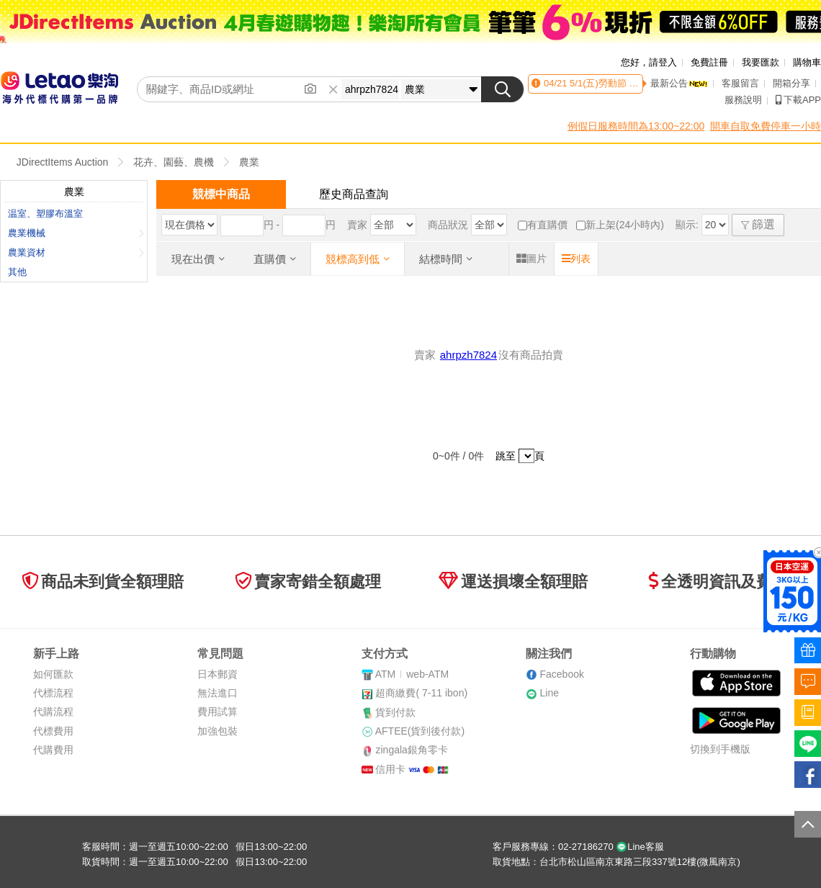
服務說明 (743, 99)
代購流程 (53, 711)
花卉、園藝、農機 (173, 162)
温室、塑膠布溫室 (45, 213)
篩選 (758, 224)
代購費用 (53, 749)
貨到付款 (395, 712)
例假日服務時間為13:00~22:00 (635, 126)
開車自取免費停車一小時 (765, 126)
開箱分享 (791, 83)
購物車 (807, 62)
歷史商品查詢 (353, 194)
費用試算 (217, 711)
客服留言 (740, 83)
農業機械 (76, 233)
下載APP (798, 99)
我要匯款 (760, 62)
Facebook (561, 674)
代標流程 (53, 693)
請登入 (663, 62)
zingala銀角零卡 (411, 749)
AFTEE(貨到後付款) (420, 731)
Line (548, 693)
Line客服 (640, 846)
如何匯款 (53, 674)
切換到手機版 (720, 749)
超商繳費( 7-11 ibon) (421, 693)
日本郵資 (217, 674)
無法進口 (217, 693)
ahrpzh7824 (468, 355)
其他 (17, 271)
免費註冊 (709, 62)
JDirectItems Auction (63, 162)
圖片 (531, 258)
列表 (576, 258)
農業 (249, 162)
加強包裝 (217, 731)
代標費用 (53, 731)
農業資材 (76, 252)
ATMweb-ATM (412, 674)
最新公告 (679, 83)
